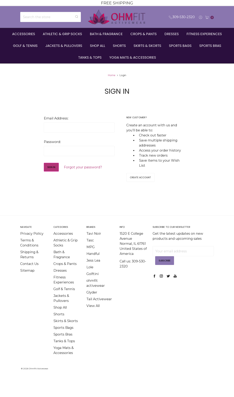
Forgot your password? (83, 167)
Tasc (90, 245)
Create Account (140, 177)
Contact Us (29, 269)
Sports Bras (210, 45)
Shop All (97, 45)
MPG (90, 252)
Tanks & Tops (90, 57)
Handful (93, 259)
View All (93, 311)
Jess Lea (93, 265)
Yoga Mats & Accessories (132, 57)
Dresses (171, 34)
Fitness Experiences (204, 34)
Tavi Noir (93, 238)
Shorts (119, 45)
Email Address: (56, 118)
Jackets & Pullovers (63, 45)
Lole (89, 272)
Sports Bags (180, 45)
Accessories (23, 34)
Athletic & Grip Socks (62, 34)
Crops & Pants (143, 34)
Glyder (91, 297)
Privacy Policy (31, 238)
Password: (52, 142)
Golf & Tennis (25, 45)
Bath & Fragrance (106, 34)
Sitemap (27, 275)
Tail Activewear (99, 304)
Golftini (92, 279)
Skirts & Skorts (147, 45)
